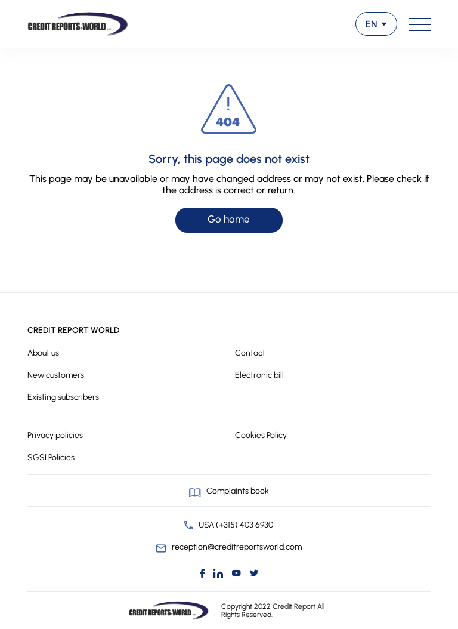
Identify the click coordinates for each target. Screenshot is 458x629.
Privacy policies (55, 435)
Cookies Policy (261, 435)
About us (43, 353)
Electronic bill (259, 375)
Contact (250, 353)
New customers (55, 375)
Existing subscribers (63, 397)
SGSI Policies (51, 457)
